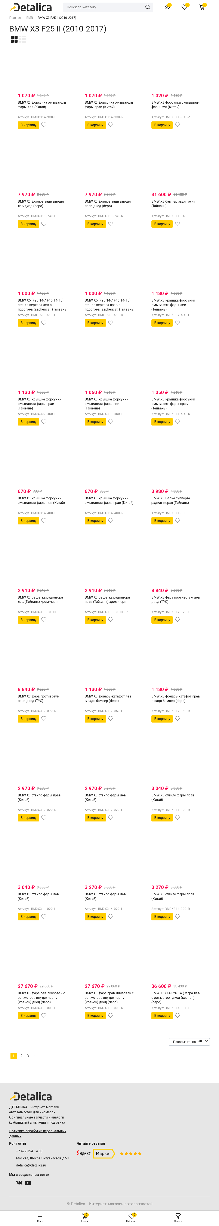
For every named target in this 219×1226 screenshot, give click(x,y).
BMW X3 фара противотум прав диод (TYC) (38, 698)
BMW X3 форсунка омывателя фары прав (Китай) (109, 104)
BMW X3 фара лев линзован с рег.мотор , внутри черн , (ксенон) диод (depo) (41, 997)
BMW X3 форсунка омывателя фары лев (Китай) (42, 104)
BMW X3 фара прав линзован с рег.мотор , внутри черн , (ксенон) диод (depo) (109, 997)
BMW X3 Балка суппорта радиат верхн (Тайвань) (170, 500)
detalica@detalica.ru (31, 1165)
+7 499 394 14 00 (29, 1151)
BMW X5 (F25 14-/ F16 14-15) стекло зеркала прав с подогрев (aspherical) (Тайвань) (109, 304)
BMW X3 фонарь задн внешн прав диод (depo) (108, 203)
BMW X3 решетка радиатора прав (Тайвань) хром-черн (107, 599)
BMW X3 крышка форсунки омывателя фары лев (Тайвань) (173, 304)
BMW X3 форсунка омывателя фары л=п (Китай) (175, 104)
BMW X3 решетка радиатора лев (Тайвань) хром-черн (40, 599)
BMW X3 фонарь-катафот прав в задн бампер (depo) (175, 698)
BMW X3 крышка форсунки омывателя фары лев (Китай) (41, 500)
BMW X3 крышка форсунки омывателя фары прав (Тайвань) (39, 403)
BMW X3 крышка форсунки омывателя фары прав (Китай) (109, 500)
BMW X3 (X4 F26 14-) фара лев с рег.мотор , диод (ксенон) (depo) (175, 997)
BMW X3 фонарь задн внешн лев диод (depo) (41, 203)
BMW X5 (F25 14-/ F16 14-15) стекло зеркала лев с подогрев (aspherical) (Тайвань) (42, 304)
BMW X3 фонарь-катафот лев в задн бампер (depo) (108, 698)
